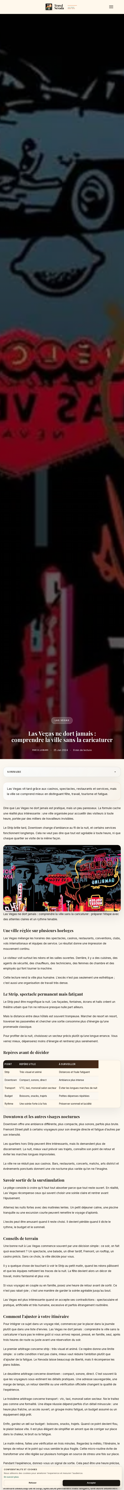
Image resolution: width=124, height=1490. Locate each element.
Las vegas (62, 720)
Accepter (91, 1483)
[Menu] (111, 7)
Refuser (32, 1483)
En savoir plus (11, 1477)
